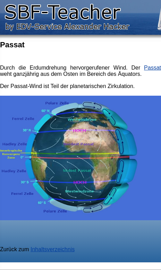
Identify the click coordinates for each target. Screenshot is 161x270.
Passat (152, 68)
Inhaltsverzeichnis (53, 249)
